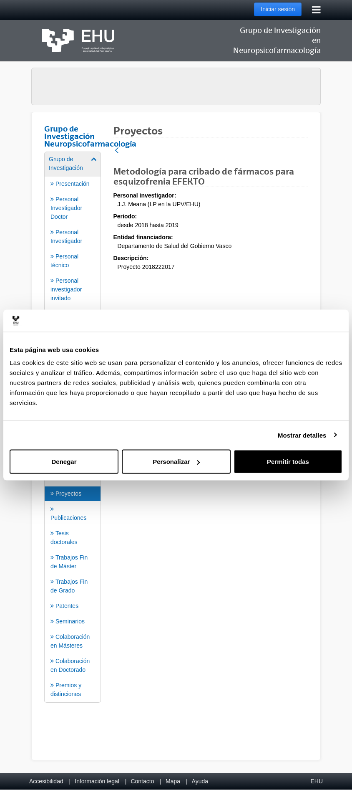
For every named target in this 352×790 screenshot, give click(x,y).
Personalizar (176, 461)
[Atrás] (116, 151)
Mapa (173, 781)
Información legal (97, 781)
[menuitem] (72, 274)
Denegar (63, 461)
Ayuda (200, 781)
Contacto (142, 781)
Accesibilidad (46, 781)
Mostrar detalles (302, 434)
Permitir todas (288, 461)
